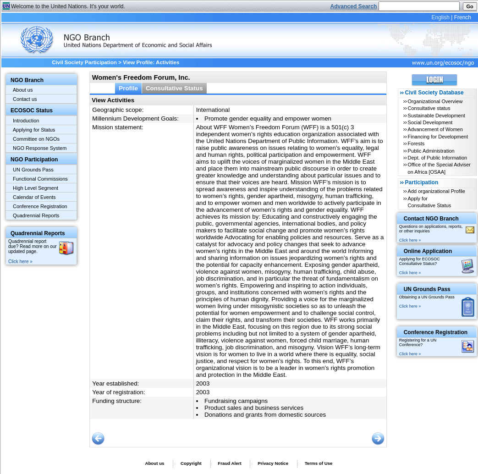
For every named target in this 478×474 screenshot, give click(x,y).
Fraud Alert (229, 463)
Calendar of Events (34, 197)
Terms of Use (319, 463)
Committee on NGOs (36, 139)
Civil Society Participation (84, 62)
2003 (203, 383)
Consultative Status (174, 88)
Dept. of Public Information (437, 157)
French (462, 17)
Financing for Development (438, 136)
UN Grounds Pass (33, 169)
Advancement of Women (435, 129)
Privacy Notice (273, 463)
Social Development (430, 122)
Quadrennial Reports (36, 215)
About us (23, 90)
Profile (128, 88)
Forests (416, 143)
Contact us (25, 99)
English (440, 17)
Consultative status (429, 108)
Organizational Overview (435, 101)
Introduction (26, 120)
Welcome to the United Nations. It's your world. (68, 6)
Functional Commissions (40, 179)
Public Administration (431, 151)
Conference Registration (40, 206)
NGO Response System (39, 148)
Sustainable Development (436, 115)
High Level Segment (35, 188)
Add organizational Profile (436, 191)
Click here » (20, 261)
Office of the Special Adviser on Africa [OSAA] (439, 168)
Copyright (191, 463)
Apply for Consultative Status (429, 202)
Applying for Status (34, 129)
